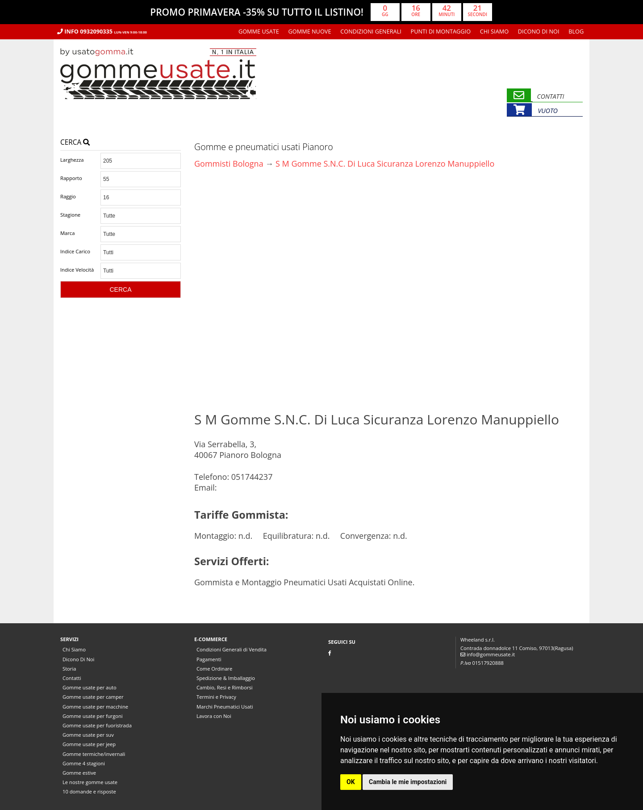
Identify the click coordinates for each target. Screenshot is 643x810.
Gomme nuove (309, 31)
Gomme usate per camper (93, 696)
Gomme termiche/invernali (94, 754)
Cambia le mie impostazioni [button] (408, 781)
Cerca (75, 142)
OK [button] (351, 781)
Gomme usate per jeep (89, 744)
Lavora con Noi (213, 716)
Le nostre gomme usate (90, 782)
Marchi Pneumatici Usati (224, 706)
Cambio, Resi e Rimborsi (224, 687)
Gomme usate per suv (88, 734)
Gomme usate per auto (90, 687)
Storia (69, 668)
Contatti (72, 678)
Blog (576, 31)
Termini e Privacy (216, 696)
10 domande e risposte (89, 791)
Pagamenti (208, 659)
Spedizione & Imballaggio (225, 678)
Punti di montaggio (441, 31)
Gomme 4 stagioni (84, 763)
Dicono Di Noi (538, 31)
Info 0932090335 (102, 31)
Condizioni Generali (370, 31)
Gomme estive (79, 772)
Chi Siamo (494, 31)
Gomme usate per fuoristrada (97, 725)
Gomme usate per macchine (95, 706)
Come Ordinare (214, 668)
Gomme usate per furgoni (93, 716)
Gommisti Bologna (228, 163)
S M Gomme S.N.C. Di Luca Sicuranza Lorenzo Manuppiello (385, 163)
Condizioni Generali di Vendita (231, 649)
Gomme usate (258, 31)
